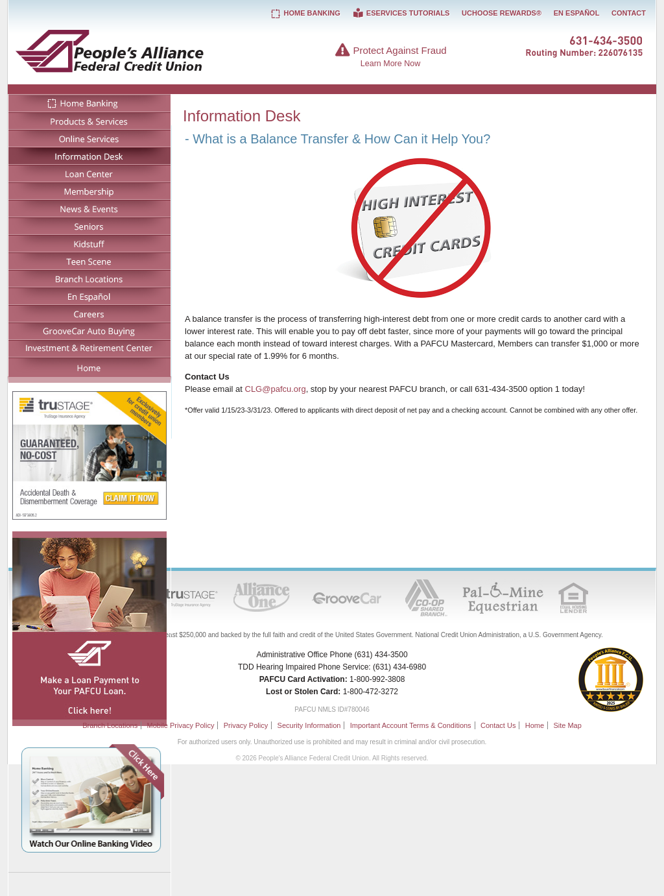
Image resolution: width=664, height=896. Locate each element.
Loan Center (89, 173)
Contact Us (498, 725)
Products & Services (89, 120)
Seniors (89, 225)
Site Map (567, 725)
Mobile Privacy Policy (180, 725)
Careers (89, 313)
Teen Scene (89, 260)
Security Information (309, 725)
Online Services (89, 138)
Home (89, 367)
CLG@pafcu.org (275, 389)
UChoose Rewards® (501, 13)
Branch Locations (89, 278)
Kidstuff (89, 243)
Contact (628, 13)
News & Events (89, 208)
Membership (89, 190)
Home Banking (89, 103)
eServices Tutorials (400, 13)
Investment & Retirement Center (89, 348)
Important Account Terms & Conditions (410, 725)
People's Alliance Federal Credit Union (148, 50)
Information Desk (89, 155)
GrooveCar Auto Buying (89, 330)
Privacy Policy (246, 725)
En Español (89, 295)
